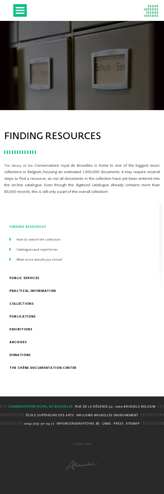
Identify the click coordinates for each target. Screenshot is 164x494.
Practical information (32, 291)
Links (106, 423)
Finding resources (27, 226)
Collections (21, 303)
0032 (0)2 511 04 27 (39, 423)
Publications (22, 316)
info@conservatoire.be (78, 423)
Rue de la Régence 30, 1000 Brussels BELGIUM (115, 406)
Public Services (24, 278)
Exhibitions (20, 329)
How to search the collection (38, 239)
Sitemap (132, 423)
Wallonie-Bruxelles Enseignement (107, 415)
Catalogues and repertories (37, 249)
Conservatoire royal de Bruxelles (40, 406)
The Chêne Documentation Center (43, 367)
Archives (18, 342)
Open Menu (20, 10)
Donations (20, 355)
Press (118, 423)
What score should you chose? (39, 259)
